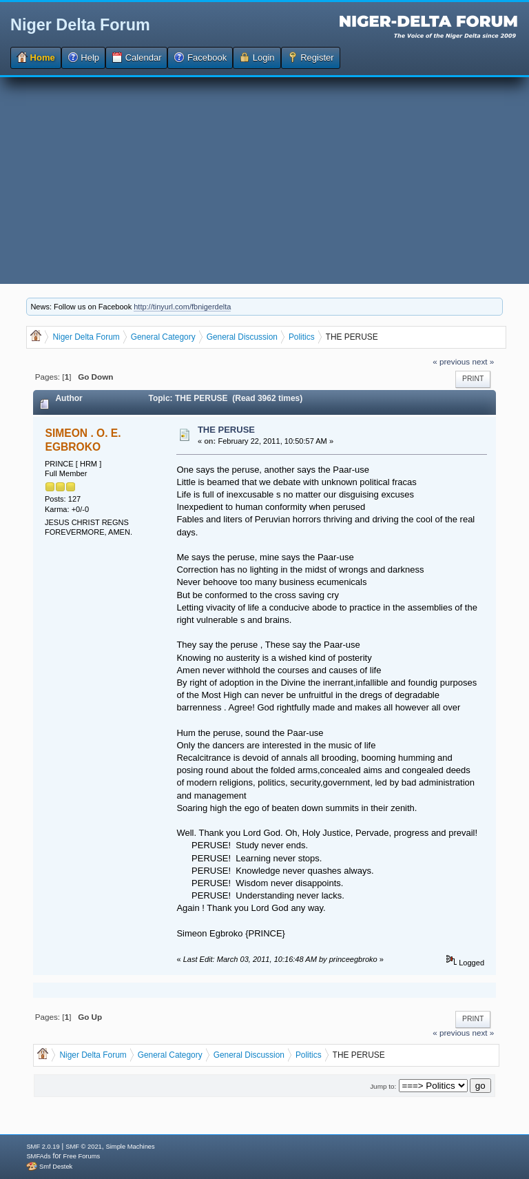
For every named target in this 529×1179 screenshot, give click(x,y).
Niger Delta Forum (80, 25)
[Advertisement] (264, 180)
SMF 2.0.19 (42, 1146)
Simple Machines (130, 1146)
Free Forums (81, 1156)
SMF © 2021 (83, 1146)
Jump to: (383, 1086)
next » (483, 361)
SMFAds (38, 1156)
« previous (451, 361)
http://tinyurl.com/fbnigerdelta (182, 307)
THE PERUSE (226, 429)
